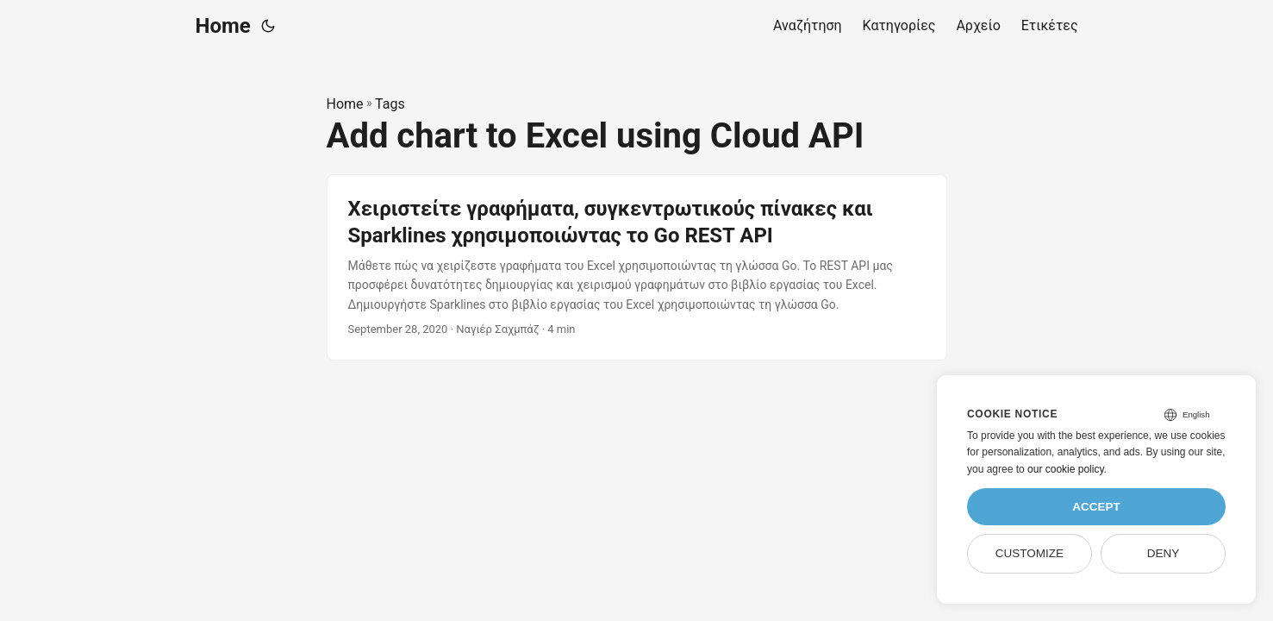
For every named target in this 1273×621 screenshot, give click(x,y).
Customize (1029, 553)
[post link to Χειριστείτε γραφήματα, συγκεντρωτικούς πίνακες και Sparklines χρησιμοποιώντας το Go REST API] (637, 267)
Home (223, 26)
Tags (390, 104)
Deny (1163, 553)
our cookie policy (1065, 469)
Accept (1096, 506)
